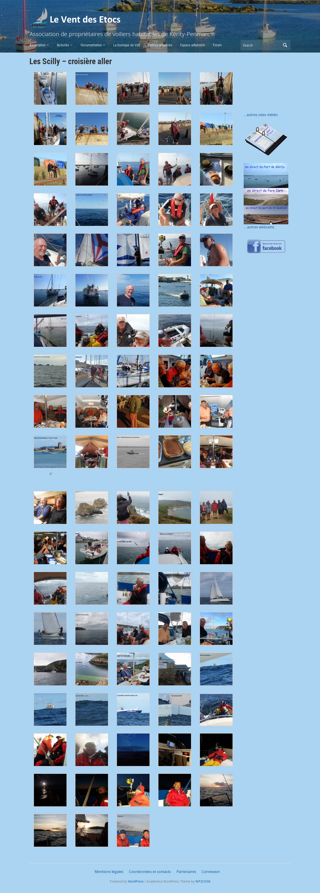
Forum (217, 45)
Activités (63, 45)
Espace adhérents (192, 45)
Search (285, 45)
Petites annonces (160, 45)
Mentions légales (109, 871)
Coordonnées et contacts (150, 871)
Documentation (91, 45)
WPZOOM (202, 881)
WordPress (136, 881)
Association (37, 45)
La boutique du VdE (126, 45)
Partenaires (186, 871)
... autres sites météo (261, 114)
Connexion (211, 871)
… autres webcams (259, 227)
